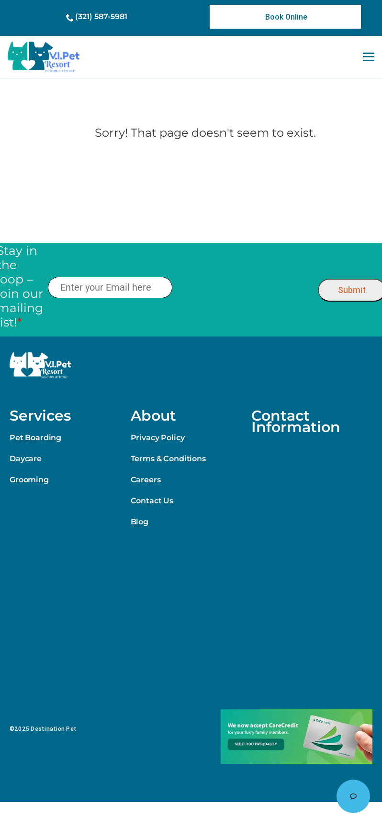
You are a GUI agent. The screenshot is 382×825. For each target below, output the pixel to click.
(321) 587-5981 (101, 16)
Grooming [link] (29, 479)
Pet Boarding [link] (35, 437)
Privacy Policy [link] (158, 437)
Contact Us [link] (152, 500)
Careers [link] (146, 479)
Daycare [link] (26, 458)
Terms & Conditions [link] (168, 458)
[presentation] (245, 288)
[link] (285, 17)
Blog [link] (139, 521)
